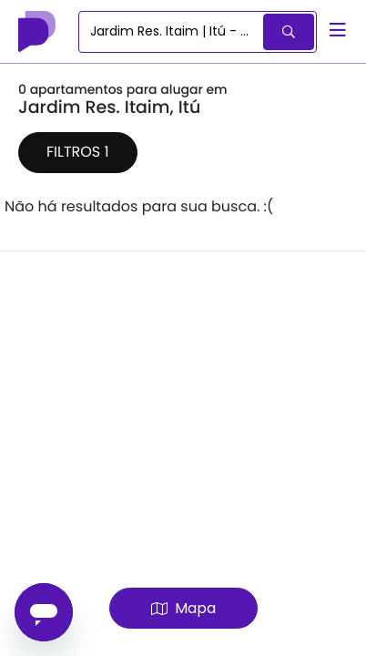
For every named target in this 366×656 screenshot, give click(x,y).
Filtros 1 (77, 151)
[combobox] (172, 32)
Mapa (183, 608)
